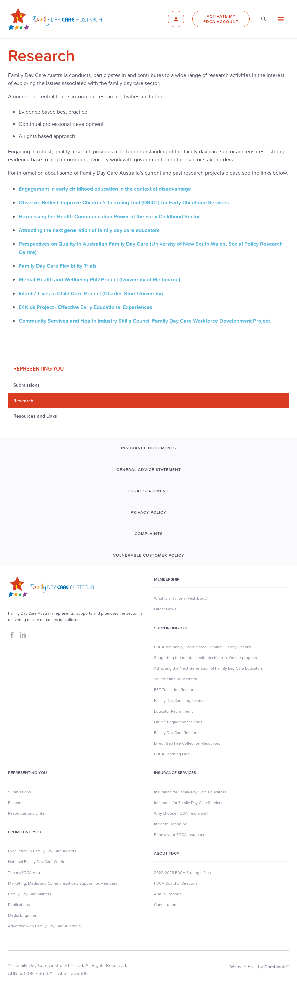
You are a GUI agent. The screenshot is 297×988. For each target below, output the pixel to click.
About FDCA (166, 853)
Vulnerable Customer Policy (148, 555)
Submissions (19, 792)
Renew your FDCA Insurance (179, 834)
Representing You (27, 772)
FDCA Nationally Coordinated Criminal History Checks (202, 647)
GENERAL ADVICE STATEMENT (148, 469)
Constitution (165, 904)
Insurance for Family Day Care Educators (190, 792)
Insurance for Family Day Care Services (189, 802)
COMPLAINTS (149, 534)
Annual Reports (168, 894)
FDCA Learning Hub (172, 754)
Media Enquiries (22, 915)
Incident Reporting (170, 824)
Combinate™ (276, 966)
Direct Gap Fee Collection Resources (187, 743)
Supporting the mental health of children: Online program (205, 657)
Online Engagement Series (178, 722)
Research (16, 802)
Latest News (165, 609)
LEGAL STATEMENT (148, 491)
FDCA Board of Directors (176, 883)
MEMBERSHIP (166, 579)
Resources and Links (26, 813)
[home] (55, 19)
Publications (19, 904)
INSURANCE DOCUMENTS (148, 448)
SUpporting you (171, 628)
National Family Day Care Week (36, 861)
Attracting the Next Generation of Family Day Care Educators (208, 668)
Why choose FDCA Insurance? (181, 813)
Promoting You (24, 832)
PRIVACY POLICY (148, 512)
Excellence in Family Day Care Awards (42, 851)
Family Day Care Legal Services (182, 700)
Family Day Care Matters (29, 894)
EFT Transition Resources (177, 689)
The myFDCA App (24, 872)
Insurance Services (175, 772)
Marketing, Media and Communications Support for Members (62, 883)
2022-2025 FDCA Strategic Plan (182, 872)
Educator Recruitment (173, 711)
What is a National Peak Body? (181, 598)
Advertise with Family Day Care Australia (44, 926)
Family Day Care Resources (178, 732)
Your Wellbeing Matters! (175, 679)
